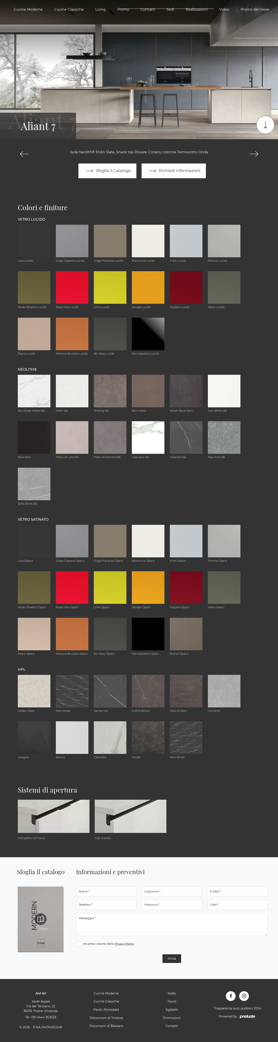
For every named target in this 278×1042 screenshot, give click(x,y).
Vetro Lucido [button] (31, 219)
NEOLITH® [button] (27, 369)
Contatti (148, 9)
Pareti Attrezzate (106, 1010)
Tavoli (171, 1002)
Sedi (170, 9)
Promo (123, 9)
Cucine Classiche (69, 9)
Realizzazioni (197, 9)
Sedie (172, 993)
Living (100, 9)
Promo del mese (255, 9)
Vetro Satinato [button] (33, 519)
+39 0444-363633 (43, 1017)
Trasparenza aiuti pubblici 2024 (237, 1008)
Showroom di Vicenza (106, 1018)
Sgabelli (172, 1010)
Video (224, 9)
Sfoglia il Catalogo (107, 170)
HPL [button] (21, 669)
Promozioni (172, 1018)
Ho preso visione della (108, 943)
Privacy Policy (124, 943)
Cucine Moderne (28, 9)
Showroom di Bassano (106, 1026)
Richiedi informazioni (173, 170)
